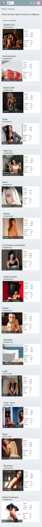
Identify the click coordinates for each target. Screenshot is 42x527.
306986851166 (8, 342)
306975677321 (8, 468)
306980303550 (8, 216)
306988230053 (7, 185)
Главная (4, 9)
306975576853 (8, 27)
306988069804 (7, 59)
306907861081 (7, 122)
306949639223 (8, 279)
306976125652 (7, 437)
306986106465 (8, 90)
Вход (34, 3)
